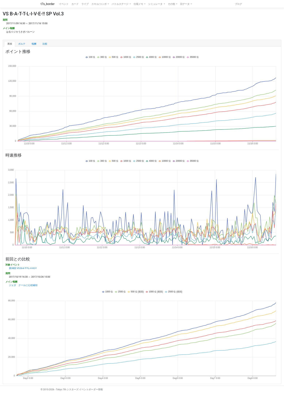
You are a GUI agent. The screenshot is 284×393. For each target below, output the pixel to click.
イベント (63, 4)
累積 (9, 43)
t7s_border (48, 4)
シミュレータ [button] (155, 4)
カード (75, 4)
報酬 (34, 43)
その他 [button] (172, 4)
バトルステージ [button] (120, 4)
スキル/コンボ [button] (99, 4)
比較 (45, 43)
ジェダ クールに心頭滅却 (23, 285)
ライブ (85, 4)
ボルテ (21, 43)
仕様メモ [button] (139, 4)
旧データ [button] (185, 4)
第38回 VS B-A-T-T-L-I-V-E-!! (23, 268)
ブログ (238, 4)
